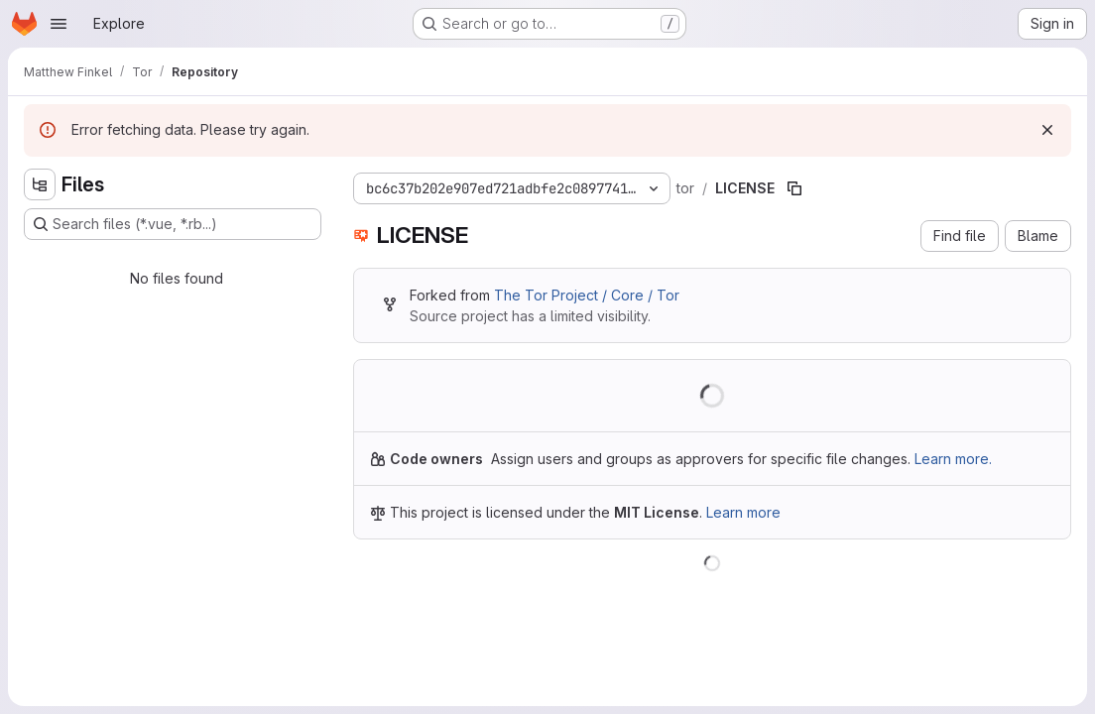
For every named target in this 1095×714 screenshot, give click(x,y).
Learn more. (953, 458)
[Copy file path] (794, 188)
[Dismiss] (1047, 130)
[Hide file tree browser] (40, 184)
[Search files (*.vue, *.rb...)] (172, 224)
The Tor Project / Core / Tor (586, 295)
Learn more (743, 512)
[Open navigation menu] (58, 24)
